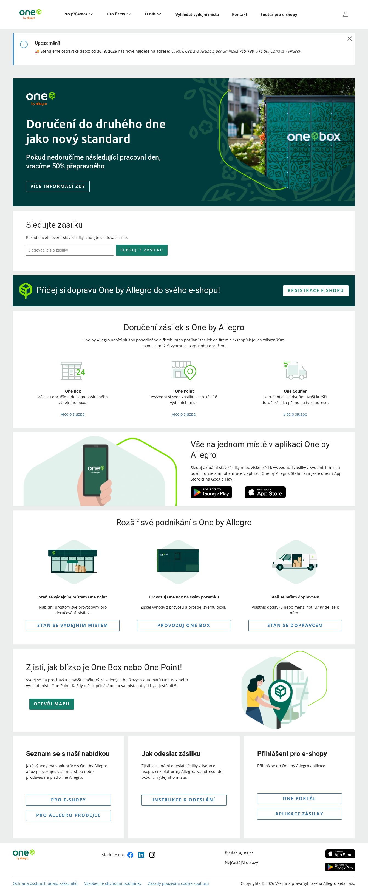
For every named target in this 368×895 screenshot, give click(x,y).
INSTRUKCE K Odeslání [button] (183, 800)
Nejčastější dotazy (241, 862)
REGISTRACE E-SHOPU (316, 290)
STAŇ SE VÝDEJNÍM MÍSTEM (72, 625)
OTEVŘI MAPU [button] (52, 704)
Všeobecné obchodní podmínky (112, 883)
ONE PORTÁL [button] (299, 798)
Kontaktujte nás (239, 852)
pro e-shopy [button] (68, 800)
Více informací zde (57, 186)
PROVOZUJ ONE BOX (183, 625)
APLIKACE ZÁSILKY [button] (299, 814)
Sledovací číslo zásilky (48, 250)
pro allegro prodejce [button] (68, 815)
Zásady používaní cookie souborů (178, 883)
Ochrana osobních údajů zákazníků (45, 883)
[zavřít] (349, 38)
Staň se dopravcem (295, 625)
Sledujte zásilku (141, 249)
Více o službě (73, 414)
